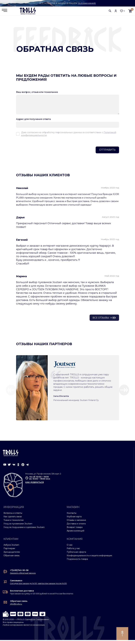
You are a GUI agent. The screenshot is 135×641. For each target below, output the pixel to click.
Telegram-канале (86, 3)
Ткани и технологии (14, 521)
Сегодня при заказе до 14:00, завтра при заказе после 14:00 (38, 584)
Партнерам (9, 549)
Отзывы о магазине (76, 521)
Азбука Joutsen (11, 546)
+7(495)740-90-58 (19, 571)
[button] (110, 11)
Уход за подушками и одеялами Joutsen (24, 528)
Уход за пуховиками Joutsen (18, 524)
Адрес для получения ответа (33, 120)
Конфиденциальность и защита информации (89, 556)
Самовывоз (16, 581)
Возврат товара (75, 528)
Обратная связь (11, 556)
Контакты (71, 514)
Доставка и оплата (76, 524)
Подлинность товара (77, 560)
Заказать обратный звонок (23, 574)
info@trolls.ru (16, 605)
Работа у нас (73, 549)
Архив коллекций (75, 531)
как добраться (34, 483)
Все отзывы (99, 318)
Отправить (107, 150)
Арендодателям (12, 553)
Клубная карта (74, 517)
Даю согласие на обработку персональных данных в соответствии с (69, 134)
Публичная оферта (76, 553)
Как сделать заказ (13, 517)
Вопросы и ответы (13, 514)
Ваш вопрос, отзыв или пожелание (37, 93)
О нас (70, 546)
